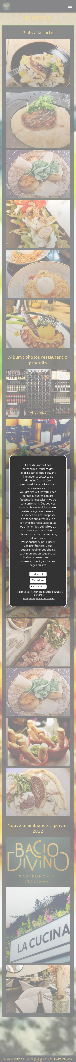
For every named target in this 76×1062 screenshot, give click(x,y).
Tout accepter (38, 574)
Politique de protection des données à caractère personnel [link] (39, 593)
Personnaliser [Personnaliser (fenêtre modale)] (38, 586)
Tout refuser (38, 580)
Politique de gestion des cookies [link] (39, 598)
